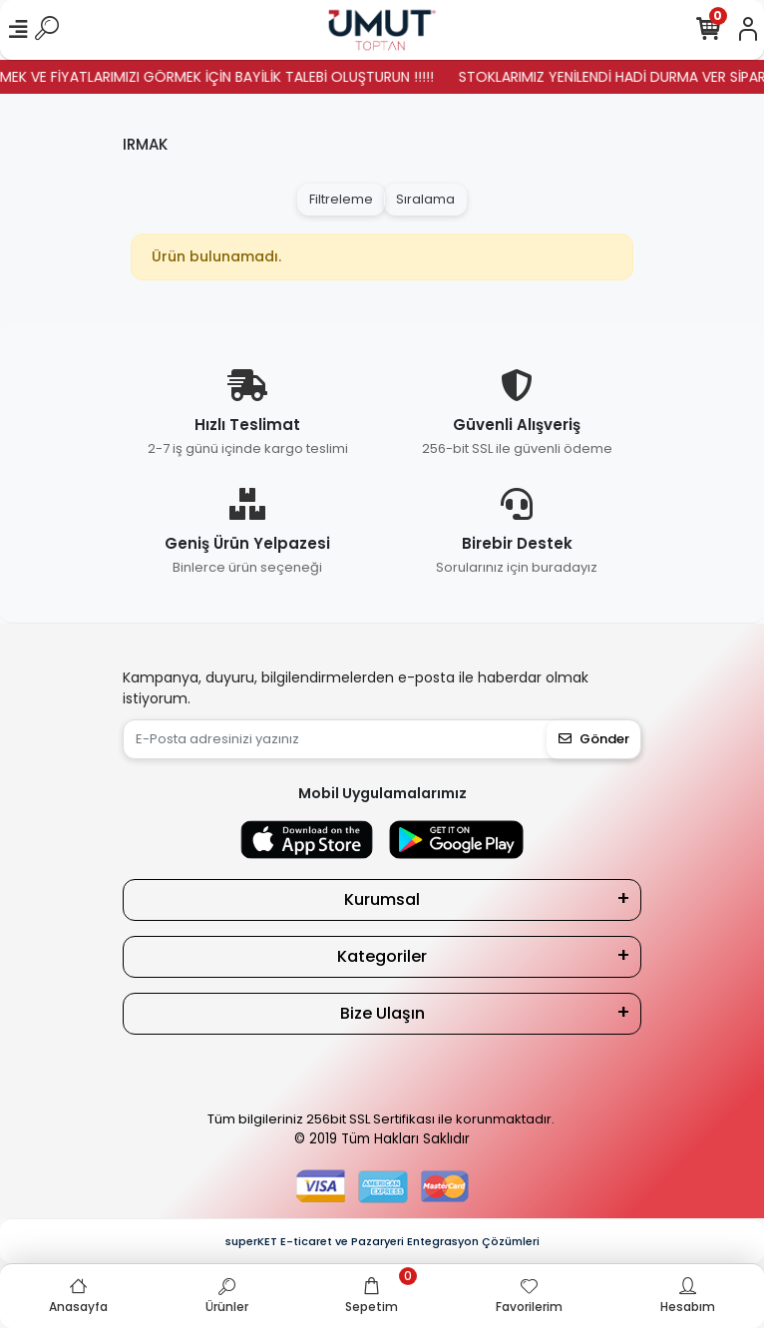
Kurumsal (382, 899)
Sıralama (425, 199)
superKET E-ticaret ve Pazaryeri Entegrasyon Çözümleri (382, 1241)
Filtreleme (341, 199)
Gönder (594, 738)
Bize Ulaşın (382, 1013)
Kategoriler (382, 956)
